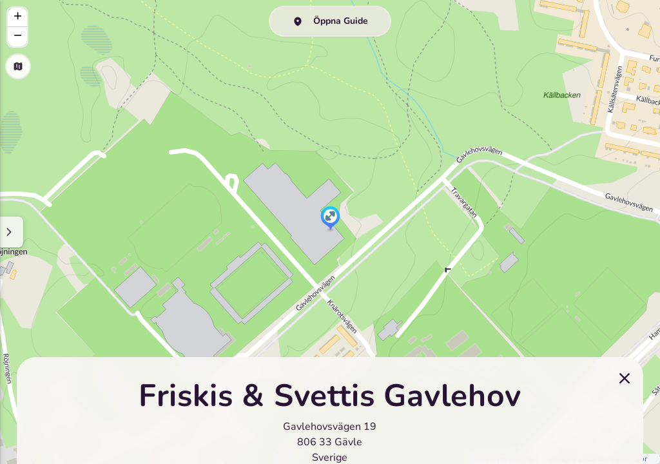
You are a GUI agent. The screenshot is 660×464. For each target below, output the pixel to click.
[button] (330, 219)
